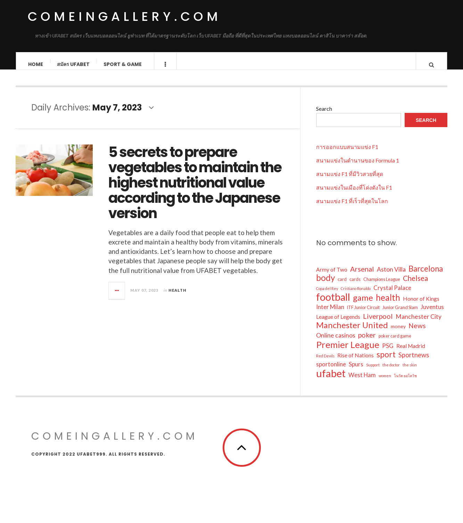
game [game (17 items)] (363, 304)
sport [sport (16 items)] (386, 361)
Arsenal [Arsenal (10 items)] (362, 275)
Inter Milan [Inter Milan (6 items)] (330, 313)
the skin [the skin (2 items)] (410, 371)
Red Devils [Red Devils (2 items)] (325, 362)
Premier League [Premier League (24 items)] (347, 351)
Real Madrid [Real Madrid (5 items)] (410, 352)
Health (177, 296)
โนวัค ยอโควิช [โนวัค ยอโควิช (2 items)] (405, 382)
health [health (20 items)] (388, 304)
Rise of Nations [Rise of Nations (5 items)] (355, 362)
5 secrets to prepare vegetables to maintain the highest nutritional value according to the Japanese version (194, 189)
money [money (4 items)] (398, 333)
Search (324, 115)
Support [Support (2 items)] (373, 371)
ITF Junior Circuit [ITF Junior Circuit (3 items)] (363, 314)
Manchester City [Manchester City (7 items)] (418, 323)
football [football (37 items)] (333, 303)
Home (35, 64)
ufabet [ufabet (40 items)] (331, 380)
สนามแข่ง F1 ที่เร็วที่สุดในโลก (352, 207)
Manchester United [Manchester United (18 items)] (352, 331)
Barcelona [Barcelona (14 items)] (425, 275)
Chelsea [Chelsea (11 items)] (415, 285)
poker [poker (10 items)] (367, 341)
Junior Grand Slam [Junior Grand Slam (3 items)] (400, 314)
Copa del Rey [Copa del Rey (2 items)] (327, 295)
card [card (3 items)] (342, 286)
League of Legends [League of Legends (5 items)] (338, 323)
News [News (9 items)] (417, 332)
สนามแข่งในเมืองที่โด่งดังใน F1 (354, 194)
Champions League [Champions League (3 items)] (381, 286)
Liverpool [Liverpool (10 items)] (378, 322)
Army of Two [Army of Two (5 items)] (331, 276)
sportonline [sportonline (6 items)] (331, 370)
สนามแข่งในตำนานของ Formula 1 (357, 167)
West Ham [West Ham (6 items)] (362, 381)
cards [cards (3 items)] (355, 286)
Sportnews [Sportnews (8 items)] (413, 361)
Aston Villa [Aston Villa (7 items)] (391, 276)
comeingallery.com (124, 16)
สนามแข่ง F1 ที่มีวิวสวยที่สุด (349, 180)
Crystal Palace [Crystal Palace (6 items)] (392, 294)
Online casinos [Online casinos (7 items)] (335, 342)
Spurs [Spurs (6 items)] (356, 370)
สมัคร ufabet (73, 64)
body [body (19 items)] (325, 284)
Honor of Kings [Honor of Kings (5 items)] (421, 305)
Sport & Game (123, 64)
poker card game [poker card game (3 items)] (395, 342)
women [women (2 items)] (385, 382)
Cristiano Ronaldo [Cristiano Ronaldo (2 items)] (356, 295)
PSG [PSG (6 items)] (388, 352)
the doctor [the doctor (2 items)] (391, 371)
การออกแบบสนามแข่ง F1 (347, 153)
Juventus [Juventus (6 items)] (432, 313)
